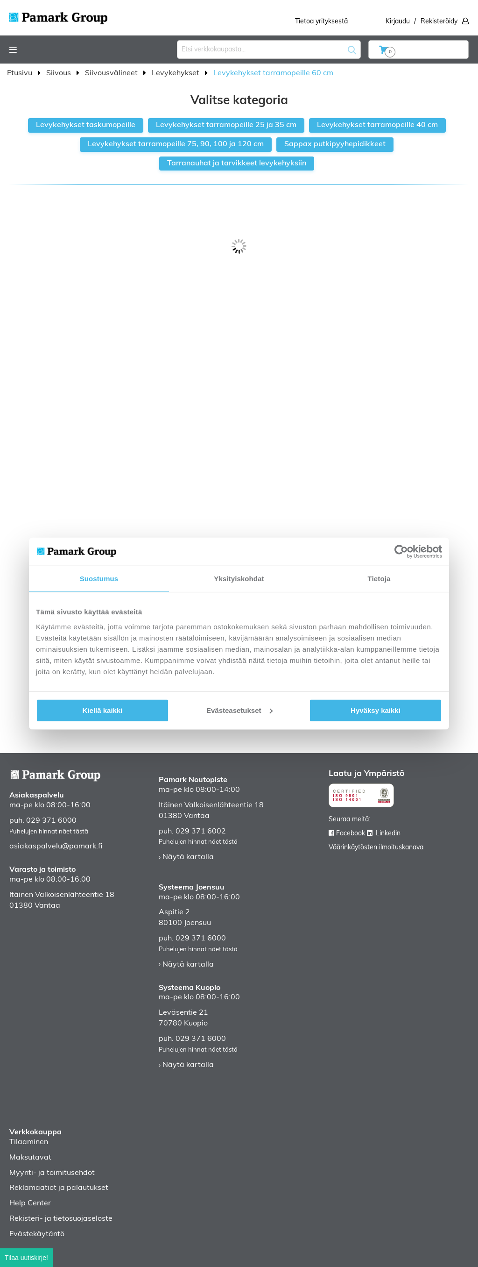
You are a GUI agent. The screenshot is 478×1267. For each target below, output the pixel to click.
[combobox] (269, 49)
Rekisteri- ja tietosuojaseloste (60, 1219)
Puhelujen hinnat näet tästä (48, 832)
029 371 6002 (201, 831)
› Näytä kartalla (186, 857)
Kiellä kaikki (103, 710)
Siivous (59, 73)
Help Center (30, 1203)
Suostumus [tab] (99, 579)
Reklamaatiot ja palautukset (58, 1188)
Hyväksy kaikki (376, 710)
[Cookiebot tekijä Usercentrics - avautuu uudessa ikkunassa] (401, 552)
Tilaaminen (28, 1142)
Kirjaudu (398, 21)
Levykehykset (176, 73)
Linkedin (388, 833)
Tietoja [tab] (379, 579)
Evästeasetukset (239, 710)
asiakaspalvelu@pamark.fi (55, 846)
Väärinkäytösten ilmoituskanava (376, 847)
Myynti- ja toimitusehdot (52, 1173)
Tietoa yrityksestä (321, 21)
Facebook (350, 833)
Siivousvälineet (112, 73)
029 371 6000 (51, 821)
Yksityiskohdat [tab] (239, 579)
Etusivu (20, 73)
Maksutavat (30, 1157)
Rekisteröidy (439, 21)
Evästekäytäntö (36, 1234)
